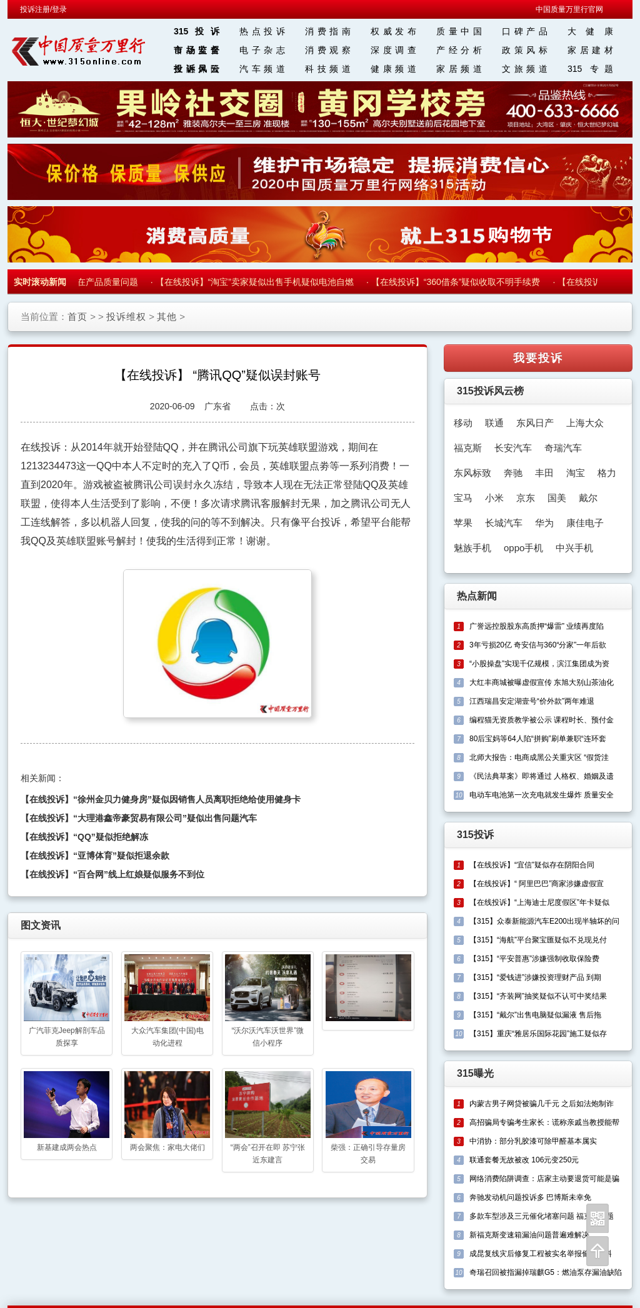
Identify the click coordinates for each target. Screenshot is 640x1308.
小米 (494, 497)
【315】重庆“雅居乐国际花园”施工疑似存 (538, 1033)
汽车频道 (262, 69)
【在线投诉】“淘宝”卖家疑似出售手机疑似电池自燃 (258, 282)
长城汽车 (503, 522)
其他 (167, 316)
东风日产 (535, 422)
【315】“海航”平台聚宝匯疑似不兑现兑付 (538, 940)
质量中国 (459, 31)
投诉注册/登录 (43, 9)
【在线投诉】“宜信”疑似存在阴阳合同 (531, 865)
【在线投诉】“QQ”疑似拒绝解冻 (84, 837)
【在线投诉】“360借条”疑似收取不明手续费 (459, 282)
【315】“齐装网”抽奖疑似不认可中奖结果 (538, 996)
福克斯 (468, 447)
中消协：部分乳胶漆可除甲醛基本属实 (533, 1141)
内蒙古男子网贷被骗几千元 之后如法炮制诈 (541, 1103)
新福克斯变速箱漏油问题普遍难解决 (529, 1235)
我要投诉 (538, 358)
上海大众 (585, 422)
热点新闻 (477, 596)
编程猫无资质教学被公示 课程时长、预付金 (541, 720)
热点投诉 (262, 31)
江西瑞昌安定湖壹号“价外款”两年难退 (531, 701)
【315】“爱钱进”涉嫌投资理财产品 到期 (535, 977)
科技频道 (328, 69)
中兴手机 (574, 547)
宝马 (463, 497)
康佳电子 (585, 522)
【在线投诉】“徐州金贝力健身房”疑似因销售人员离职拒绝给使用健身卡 (161, 799)
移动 (463, 422)
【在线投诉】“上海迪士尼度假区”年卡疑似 (539, 902)
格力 (607, 472)
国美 (557, 497)
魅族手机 (472, 547)
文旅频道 (525, 69)
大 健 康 (590, 31)
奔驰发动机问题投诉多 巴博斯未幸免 (530, 1197)
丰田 (544, 472)
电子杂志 (262, 50)
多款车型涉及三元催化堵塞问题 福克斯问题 (541, 1216)
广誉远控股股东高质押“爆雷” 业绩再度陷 (536, 626)
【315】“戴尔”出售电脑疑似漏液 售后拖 (535, 1015)
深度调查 (393, 50)
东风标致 (472, 472)
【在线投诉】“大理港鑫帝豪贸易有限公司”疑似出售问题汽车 (139, 818)
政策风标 (525, 50)
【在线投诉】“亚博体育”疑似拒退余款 (95, 856)
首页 (78, 316)
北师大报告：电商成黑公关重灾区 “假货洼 (539, 757)
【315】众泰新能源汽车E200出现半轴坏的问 (544, 921)
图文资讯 (41, 925)
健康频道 (393, 69)
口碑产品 (525, 31)
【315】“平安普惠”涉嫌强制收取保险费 (534, 958)
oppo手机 (523, 547)
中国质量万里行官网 (569, 9)
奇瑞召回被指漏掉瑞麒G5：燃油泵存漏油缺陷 (545, 1272)
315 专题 (590, 69)
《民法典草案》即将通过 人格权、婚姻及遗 (541, 776)
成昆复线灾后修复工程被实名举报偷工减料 (540, 1253)
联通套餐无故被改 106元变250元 (524, 1160)
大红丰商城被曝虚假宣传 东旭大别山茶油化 (541, 682)
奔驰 (513, 472)
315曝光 (475, 1073)
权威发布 (393, 31)
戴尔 (588, 497)
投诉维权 (126, 316)
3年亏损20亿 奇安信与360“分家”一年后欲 (537, 645)
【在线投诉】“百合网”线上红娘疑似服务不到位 (112, 874)
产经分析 (459, 50)
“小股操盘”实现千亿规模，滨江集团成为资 (539, 663)
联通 (494, 422)
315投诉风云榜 (490, 391)
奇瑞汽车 (563, 447)
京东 (525, 497)
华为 (544, 522)
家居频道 (459, 69)
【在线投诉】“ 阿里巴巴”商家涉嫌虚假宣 (536, 883)
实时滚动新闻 (40, 282)
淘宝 (575, 472)
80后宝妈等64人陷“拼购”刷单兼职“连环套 (537, 738)
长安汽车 (513, 447)
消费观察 (328, 50)
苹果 (463, 522)
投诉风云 (196, 69)
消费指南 (328, 31)
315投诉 (196, 31)
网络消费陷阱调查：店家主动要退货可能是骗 (544, 1178)
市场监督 (196, 50)
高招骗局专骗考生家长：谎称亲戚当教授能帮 (544, 1122)
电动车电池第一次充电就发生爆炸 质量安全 (541, 795)
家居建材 (590, 50)
